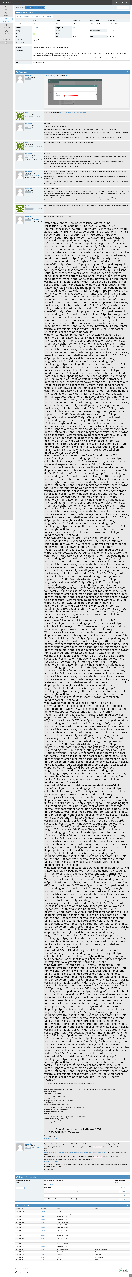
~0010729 (39, 116)
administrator (23, 1273)
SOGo (116, 2)
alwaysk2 (35, 28)
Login (27, 8)
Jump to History (47, 16)
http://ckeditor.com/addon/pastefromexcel (73, 112)
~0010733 (36, 157)
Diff (23, 1188)
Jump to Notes (35, 16)
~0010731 (36, 127)
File (124, 1187)
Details (18, 1188)
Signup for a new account (37, 8)
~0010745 (36, 1147)
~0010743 (36, 220)
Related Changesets (23, 16)
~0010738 (36, 175)
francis (75, 28)
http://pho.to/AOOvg (50, 1139)
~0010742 (39, 209)
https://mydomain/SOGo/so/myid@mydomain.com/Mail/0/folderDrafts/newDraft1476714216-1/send (75, 1153)
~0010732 (39, 146)
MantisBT (25, 1269)
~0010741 (36, 192)
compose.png (51, 76)
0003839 (50, 1184)
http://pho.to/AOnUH (51, 1161)
